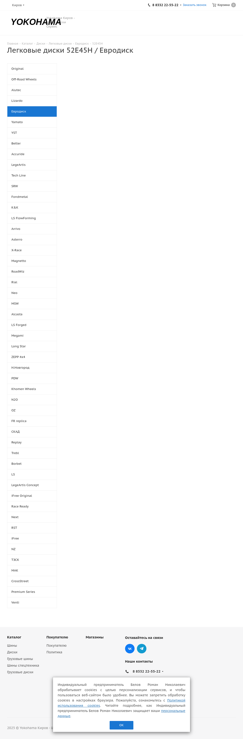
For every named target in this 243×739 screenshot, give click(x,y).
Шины (12, 645)
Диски (12, 652)
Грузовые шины (20, 659)
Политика (54, 652)
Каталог (14, 637)
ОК (121, 725)
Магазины (94, 637)
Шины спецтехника (23, 665)
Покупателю (57, 637)
